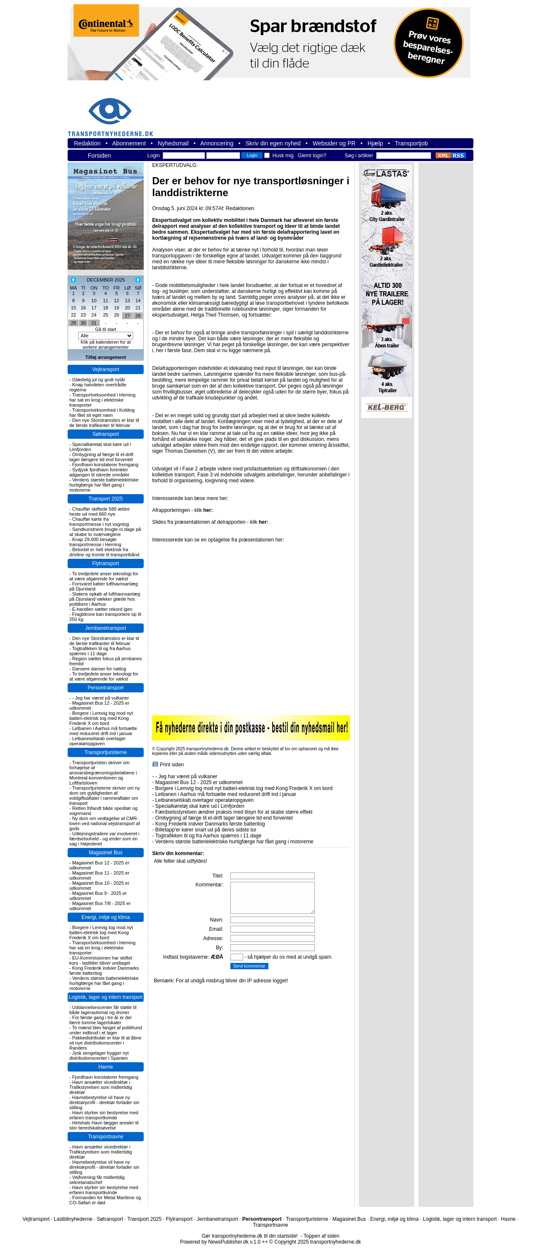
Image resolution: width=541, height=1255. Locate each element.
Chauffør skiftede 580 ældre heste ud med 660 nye (99, 511)
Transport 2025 (106, 499)
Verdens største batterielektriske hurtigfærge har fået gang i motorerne (104, 484)
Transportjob (411, 143)
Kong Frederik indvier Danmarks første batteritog (210, 824)
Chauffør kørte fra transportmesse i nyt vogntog (99, 522)
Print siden (172, 765)
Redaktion (87, 143)
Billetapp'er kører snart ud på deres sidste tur (205, 830)
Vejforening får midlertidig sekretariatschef (97, 1180)
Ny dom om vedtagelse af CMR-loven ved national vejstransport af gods (104, 823)
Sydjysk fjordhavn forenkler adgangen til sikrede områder (99, 472)
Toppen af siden (321, 1236)
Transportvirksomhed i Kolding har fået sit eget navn (102, 412)
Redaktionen (240, 208)
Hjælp (375, 143)
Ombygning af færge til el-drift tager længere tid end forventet (101, 457)
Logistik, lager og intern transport (106, 997)
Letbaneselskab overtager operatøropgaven (97, 741)
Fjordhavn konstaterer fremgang (105, 464)
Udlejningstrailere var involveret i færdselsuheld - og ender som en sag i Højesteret (104, 838)
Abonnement (129, 143)
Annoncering (217, 143)
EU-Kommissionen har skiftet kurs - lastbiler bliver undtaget (100, 960)
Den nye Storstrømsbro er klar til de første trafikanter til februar (104, 423)
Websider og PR (334, 143)
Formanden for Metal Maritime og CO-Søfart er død (105, 1200)
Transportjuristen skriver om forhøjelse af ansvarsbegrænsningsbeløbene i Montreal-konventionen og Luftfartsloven (103, 772)
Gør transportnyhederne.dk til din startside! (250, 1236)
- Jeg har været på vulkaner (100, 697)
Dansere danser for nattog (99, 668)
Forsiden (99, 155)
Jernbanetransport (105, 628)
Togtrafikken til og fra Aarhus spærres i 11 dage (100, 651)
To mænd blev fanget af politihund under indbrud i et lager (105, 1030)
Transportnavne (105, 1137)
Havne (105, 1067)
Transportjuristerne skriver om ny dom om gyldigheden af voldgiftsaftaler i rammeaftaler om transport (104, 795)
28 (137, 315)
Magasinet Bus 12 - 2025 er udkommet (199, 782)
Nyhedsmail (173, 143)
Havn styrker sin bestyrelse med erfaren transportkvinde (103, 1115)
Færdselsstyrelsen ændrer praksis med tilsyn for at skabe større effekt (233, 812)
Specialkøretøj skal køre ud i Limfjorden (199, 806)
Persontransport (105, 688)
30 (83, 322)
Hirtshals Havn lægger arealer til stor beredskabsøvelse (104, 1125)
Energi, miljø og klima (106, 917)
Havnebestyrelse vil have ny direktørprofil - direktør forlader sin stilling (104, 1102)
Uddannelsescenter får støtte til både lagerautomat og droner (103, 1010)
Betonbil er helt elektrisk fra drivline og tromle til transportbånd (104, 552)
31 (93, 322)
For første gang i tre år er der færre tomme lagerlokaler (100, 1020)
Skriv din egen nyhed (273, 143)
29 (73, 322)
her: (208, 510)
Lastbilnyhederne (73, 1219)
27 (127, 315)
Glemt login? (312, 156)
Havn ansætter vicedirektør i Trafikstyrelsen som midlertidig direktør (100, 1087)
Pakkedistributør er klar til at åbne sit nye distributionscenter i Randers (105, 1042)
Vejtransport (105, 369)
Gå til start (105, 329)
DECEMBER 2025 (106, 279)
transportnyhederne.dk (114, 112)
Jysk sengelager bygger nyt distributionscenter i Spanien (99, 1055)
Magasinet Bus (105, 853)
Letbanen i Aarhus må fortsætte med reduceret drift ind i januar (103, 731)
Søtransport (106, 434)
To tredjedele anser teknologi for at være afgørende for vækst (103, 576)
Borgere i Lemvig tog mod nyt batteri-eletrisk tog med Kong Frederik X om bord (101, 718)
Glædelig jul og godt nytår (98, 379)
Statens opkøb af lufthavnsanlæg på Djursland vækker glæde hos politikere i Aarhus (104, 599)
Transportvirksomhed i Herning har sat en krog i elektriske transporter (102, 399)
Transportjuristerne (106, 752)
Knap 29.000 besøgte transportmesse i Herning (95, 542)
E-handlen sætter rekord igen (102, 609)
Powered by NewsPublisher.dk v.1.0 (220, 1242)
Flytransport (105, 563)
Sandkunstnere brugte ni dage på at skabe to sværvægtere (105, 532)
